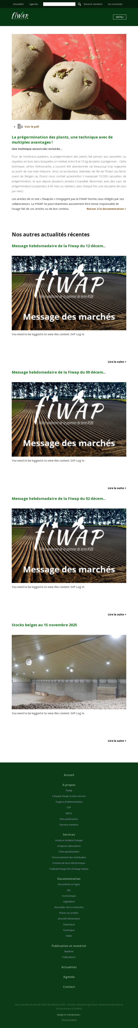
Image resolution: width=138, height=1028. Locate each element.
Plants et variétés (69, 912)
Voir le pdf (32, 126)
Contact (69, 987)
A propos (68, 785)
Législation (69, 901)
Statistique (69, 924)
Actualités (18, 4)
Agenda (33, 4)
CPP (69, 807)
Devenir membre (93, 4)
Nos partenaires (69, 819)
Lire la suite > (117, 361)
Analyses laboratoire (69, 846)
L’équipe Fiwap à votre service (69, 796)
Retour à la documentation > (106, 209)
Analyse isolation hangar (69, 840)
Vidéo (69, 935)
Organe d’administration (69, 801)
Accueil (69, 775)
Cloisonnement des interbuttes (69, 857)
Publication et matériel (69, 946)
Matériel (68, 951)
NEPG (69, 813)
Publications (69, 957)
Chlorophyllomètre (69, 851)
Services (69, 835)
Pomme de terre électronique (69, 863)
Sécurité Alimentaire (69, 918)
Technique (69, 930)
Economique (69, 895)
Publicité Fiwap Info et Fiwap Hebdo (69, 868)
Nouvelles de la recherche (69, 907)
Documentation (68, 879)
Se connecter (115, 4)
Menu (120, 17)
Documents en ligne (69, 884)
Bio (69, 890)
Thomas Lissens (69, 1019)
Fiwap (69, 790)
